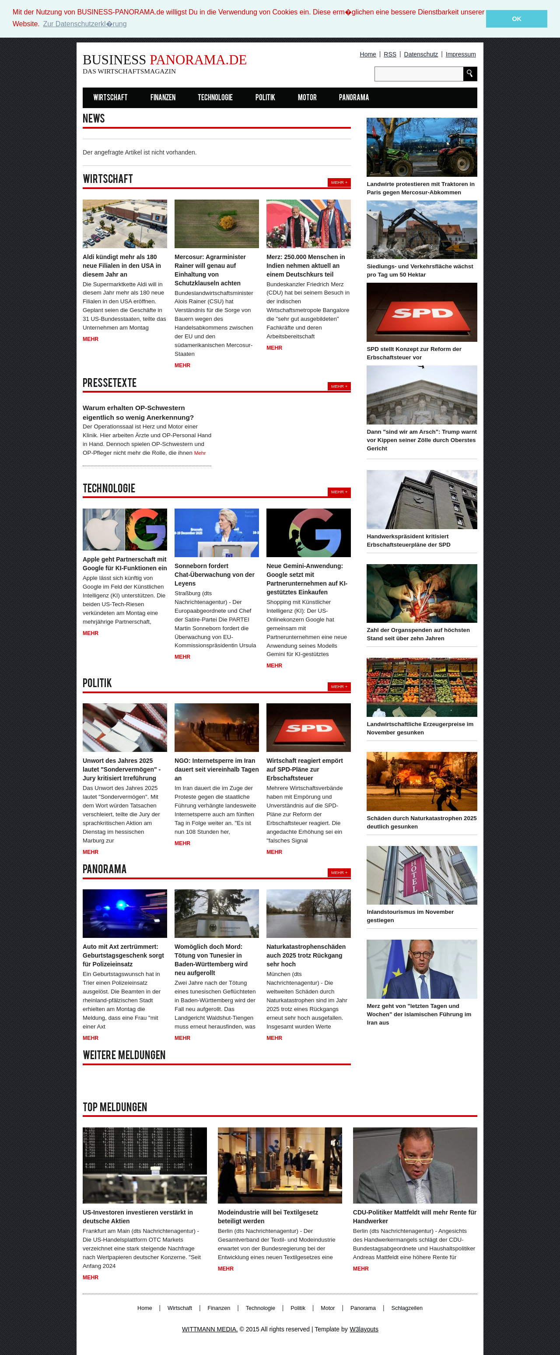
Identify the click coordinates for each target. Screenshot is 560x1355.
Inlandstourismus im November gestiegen (410, 916)
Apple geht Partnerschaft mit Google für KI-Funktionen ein (125, 564)
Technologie (215, 98)
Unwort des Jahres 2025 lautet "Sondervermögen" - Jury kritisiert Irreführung (122, 769)
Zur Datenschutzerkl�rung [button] (84, 24)
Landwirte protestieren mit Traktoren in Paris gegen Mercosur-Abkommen (421, 188)
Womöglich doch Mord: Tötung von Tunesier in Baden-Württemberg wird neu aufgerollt (211, 959)
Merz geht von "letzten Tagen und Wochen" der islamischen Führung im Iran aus (419, 1014)
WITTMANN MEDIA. (210, 1329)
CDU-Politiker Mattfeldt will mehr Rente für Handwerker (414, 1217)
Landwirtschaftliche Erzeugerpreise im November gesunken (420, 728)
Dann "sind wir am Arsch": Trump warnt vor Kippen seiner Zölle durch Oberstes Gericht (422, 440)
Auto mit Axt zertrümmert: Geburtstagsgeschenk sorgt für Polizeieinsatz (123, 955)
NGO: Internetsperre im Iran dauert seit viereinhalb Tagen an (217, 769)
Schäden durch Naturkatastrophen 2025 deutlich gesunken (421, 822)
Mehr (90, 339)
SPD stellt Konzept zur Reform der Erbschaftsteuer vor (414, 353)
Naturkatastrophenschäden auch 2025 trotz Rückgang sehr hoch (306, 955)
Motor (307, 98)
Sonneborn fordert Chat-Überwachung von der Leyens (215, 574)
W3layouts (364, 1329)
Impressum (461, 54)
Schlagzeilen (407, 1308)
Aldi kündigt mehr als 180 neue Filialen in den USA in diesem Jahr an (122, 265)
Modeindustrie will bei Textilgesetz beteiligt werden (268, 1217)
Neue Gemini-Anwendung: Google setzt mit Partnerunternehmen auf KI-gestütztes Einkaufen (306, 579)
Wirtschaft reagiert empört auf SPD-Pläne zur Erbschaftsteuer (304, 769)
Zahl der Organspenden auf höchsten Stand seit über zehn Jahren (418, 634)
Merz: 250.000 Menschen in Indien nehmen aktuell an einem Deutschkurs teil (305, 265)
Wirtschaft (110, 98)
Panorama (354, 98)
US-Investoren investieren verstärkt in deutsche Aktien (138, 1217)
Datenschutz (421, 54)
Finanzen (162, 98)
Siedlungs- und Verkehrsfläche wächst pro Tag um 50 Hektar (420, 270)
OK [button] (517, 18)
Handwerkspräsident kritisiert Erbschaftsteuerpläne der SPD (408, 540)
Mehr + (339, 182)
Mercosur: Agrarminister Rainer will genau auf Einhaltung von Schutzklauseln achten (210, 269)
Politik (265, 98)
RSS (390, 54)
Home (368, 54)
